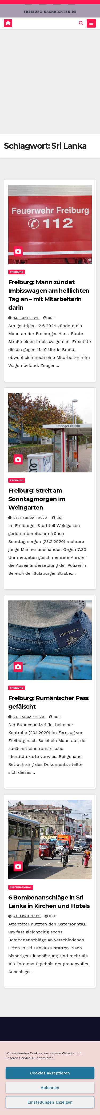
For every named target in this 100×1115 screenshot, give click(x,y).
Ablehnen (50, 1087)
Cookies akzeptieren (50, 1073)
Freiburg (16, 271)
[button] (81, 23)
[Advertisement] (50, 81)
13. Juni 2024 (26, 318)
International (20, 887)
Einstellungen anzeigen (50, 1102)
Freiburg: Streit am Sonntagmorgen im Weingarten (36, 499)
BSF (49, 318)
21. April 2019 (27, 916)
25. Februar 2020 (31, 518)
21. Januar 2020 (30, 717)
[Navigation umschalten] (91, 23)
